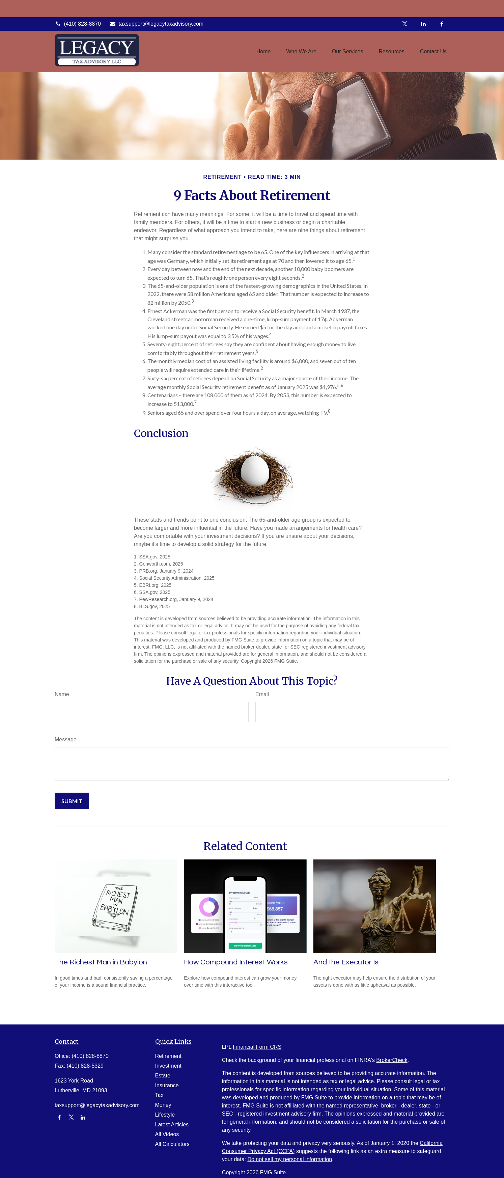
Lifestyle (165, 1115)
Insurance (167, 1085)
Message (66, 739)
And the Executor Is (346, 962)
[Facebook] (441, 6)
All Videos (167, 1134)
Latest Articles (172, 1124)
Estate (162, 1075)
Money (163, 1105)
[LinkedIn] (423, 6)
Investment (168, 1066)
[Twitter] (404, 6)
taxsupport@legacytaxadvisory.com (156, 6)
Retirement (168, 1056)
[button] (264, 34)
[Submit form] (72, 801)
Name (62, 694)
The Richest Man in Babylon (101, 962)
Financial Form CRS (257, 1047)
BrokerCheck (391, 1060)
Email (262, 694)
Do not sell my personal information (289, 1159)
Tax (159, 1095)
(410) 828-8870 (78, 6)
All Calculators (172, 1144)
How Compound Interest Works (236, 962)
